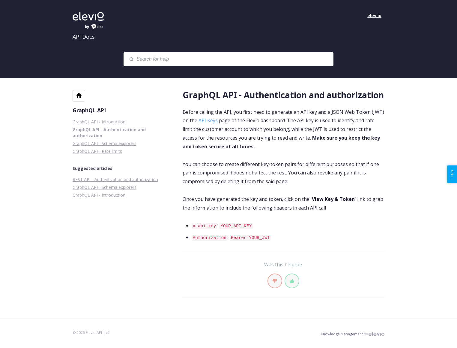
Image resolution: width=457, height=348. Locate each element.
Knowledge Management (342, 334)
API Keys (208, 120)
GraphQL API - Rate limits (97, 151)
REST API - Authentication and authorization (115, 179)
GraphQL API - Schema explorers (104, 143)
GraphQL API (89, 110)
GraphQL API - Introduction (99, 122)
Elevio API (94, 21)
